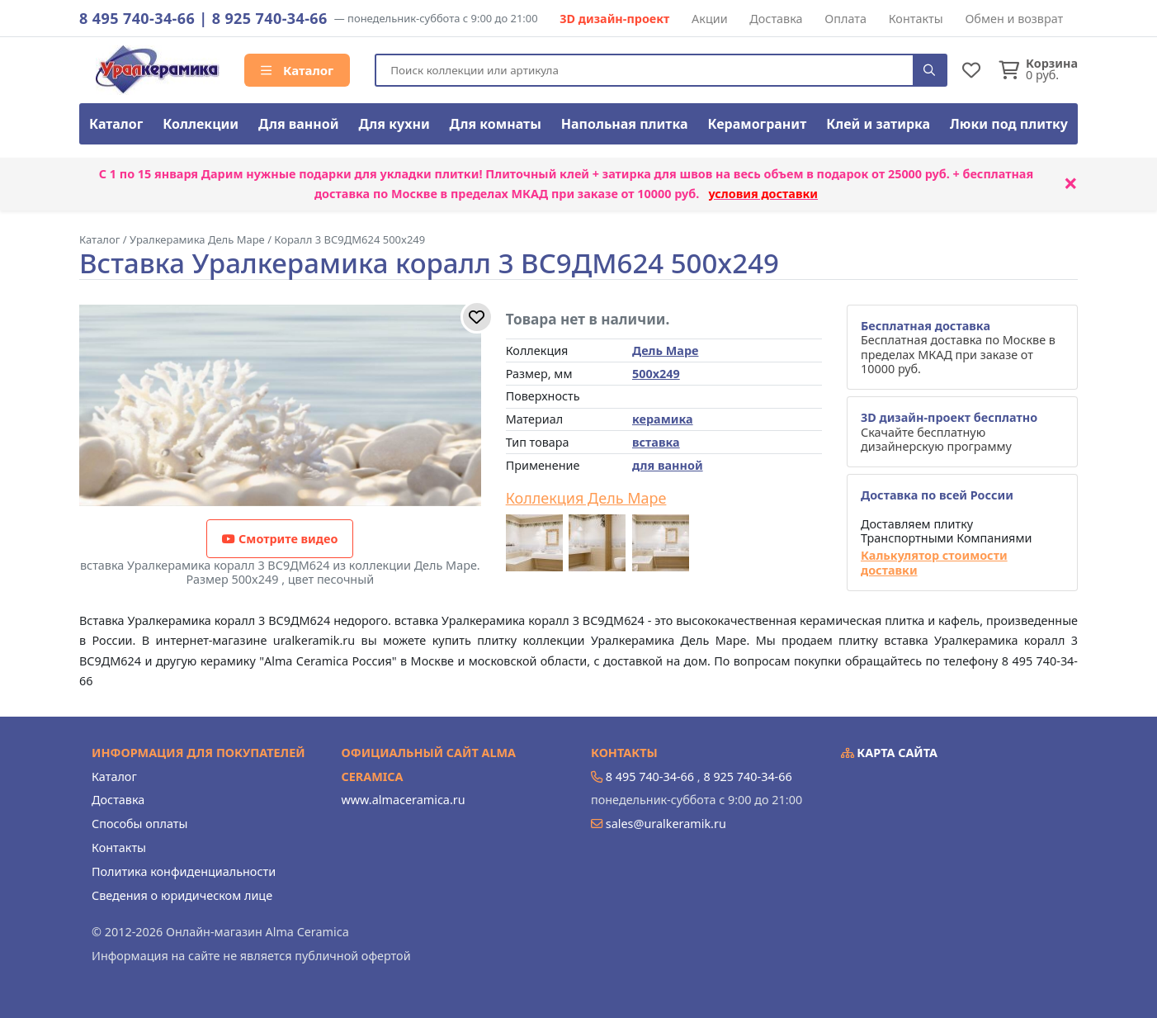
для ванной (667, 465)
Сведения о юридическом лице (182, 895)
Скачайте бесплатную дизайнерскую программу (949, 432)
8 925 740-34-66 (270, 18)
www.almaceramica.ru (403, 799)
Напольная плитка (624, 124)
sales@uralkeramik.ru (666, 823)
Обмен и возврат (1014, 18)
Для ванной (298, 124)
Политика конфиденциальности (184, 871)
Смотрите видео (280, 539)
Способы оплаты (139, 823)
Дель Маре (665, 350)
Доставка (775, 18)
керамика (662, 419)
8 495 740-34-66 (137, 18)
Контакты (916, 18)
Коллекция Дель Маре (586, 499)
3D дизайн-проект (614, 18)
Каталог (297, 70)
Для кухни (393, 124)
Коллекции (200, 124)
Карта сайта (889, 752)
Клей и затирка (878, 124)
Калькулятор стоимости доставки (934, 562)
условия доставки (763, 193)
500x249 (656, 373)
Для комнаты (495, 124)
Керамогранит (756, 124)
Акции (710, 18)
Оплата (845, 18)
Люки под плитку (1009, 124)
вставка (656, 442)
